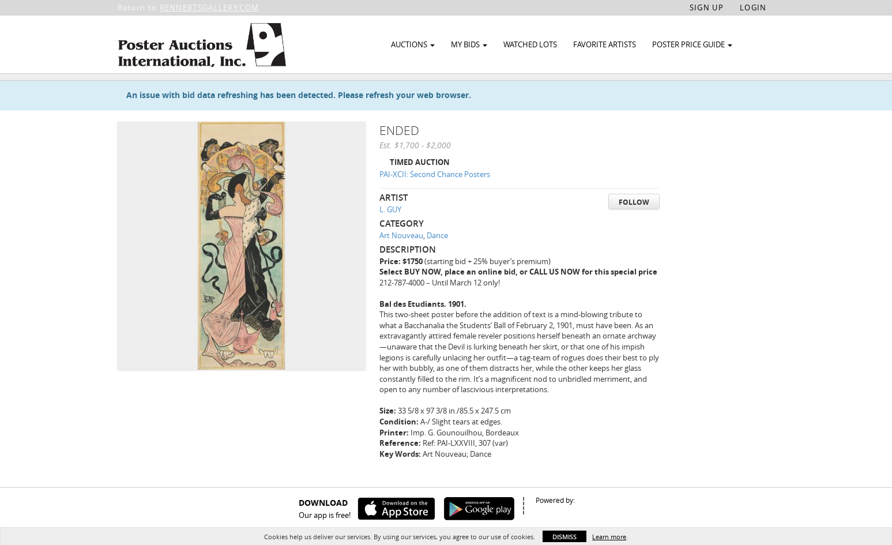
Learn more (609, 536)
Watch (713, 91)
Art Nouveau (401, 263)
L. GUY (390, 237)
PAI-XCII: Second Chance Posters (434, 202)
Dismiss (564, 536)
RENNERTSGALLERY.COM (209, 7)
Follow (634, 230)
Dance (437, 263)
